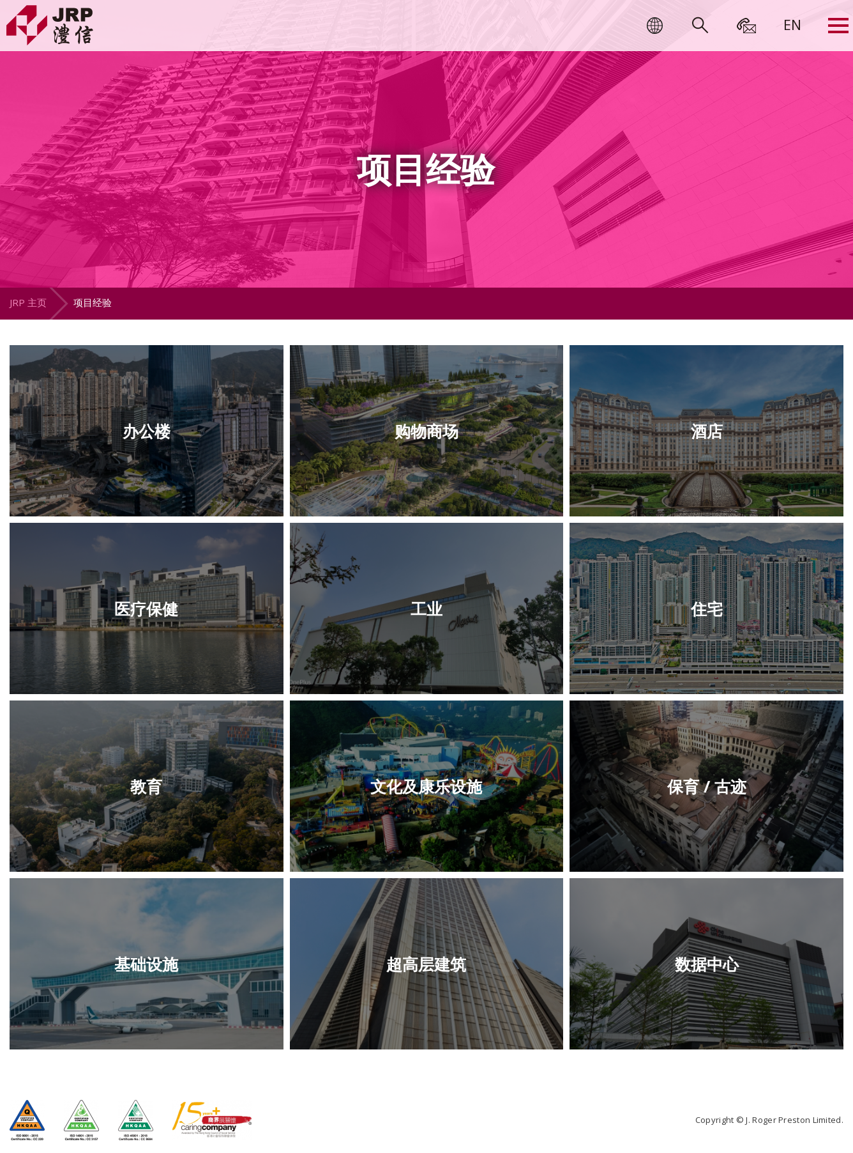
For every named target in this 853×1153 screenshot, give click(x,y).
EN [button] (792, 24)
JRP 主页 (28, 302)
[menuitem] (792, 24)
